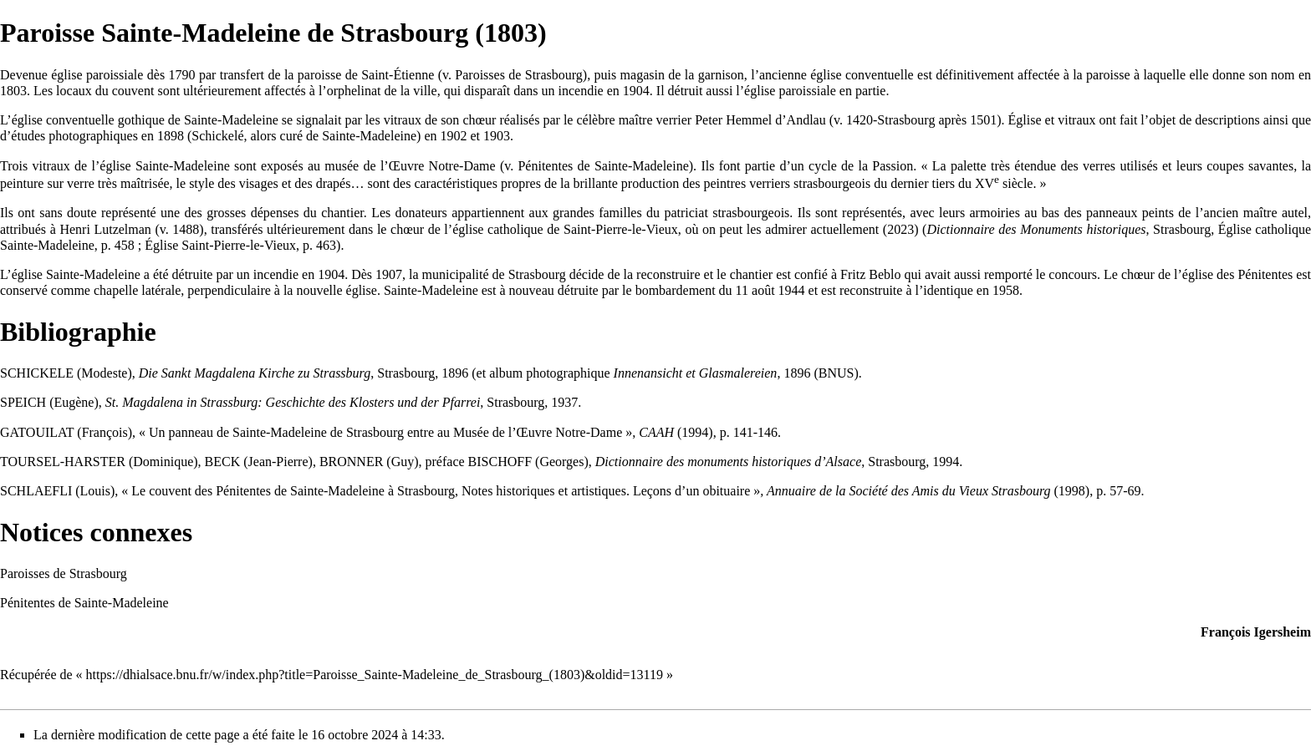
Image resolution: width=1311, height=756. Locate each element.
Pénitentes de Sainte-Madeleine (603, 166)
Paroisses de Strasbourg (518, 75)
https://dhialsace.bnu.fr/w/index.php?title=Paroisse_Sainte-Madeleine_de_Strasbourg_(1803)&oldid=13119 (374, 674)
